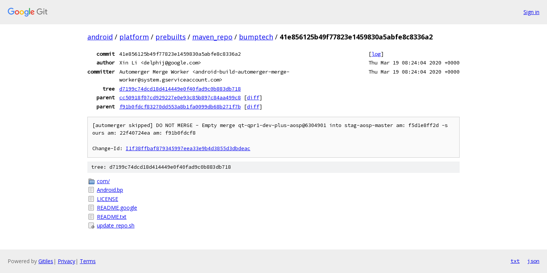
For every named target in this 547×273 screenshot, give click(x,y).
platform (134, 36)
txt (515, 260)
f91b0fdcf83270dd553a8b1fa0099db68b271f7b (180, 106)
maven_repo (212, 36)
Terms (88, 261)
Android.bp (110, 189)
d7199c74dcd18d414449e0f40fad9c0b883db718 (180, 88)
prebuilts (170, 36)
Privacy (66, 261)
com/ (103, 181)
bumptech (256, 36)
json (533, 260)
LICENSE (107, 198)
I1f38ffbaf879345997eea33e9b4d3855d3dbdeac (188, 148)
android (100, 36)
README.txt (111, 216)
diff (253, 97)
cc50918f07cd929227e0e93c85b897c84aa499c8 (180, 97)
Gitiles (45, 261)
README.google (117, 207)
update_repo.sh (115, 225)
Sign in (531, 12)
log (376, 53)
